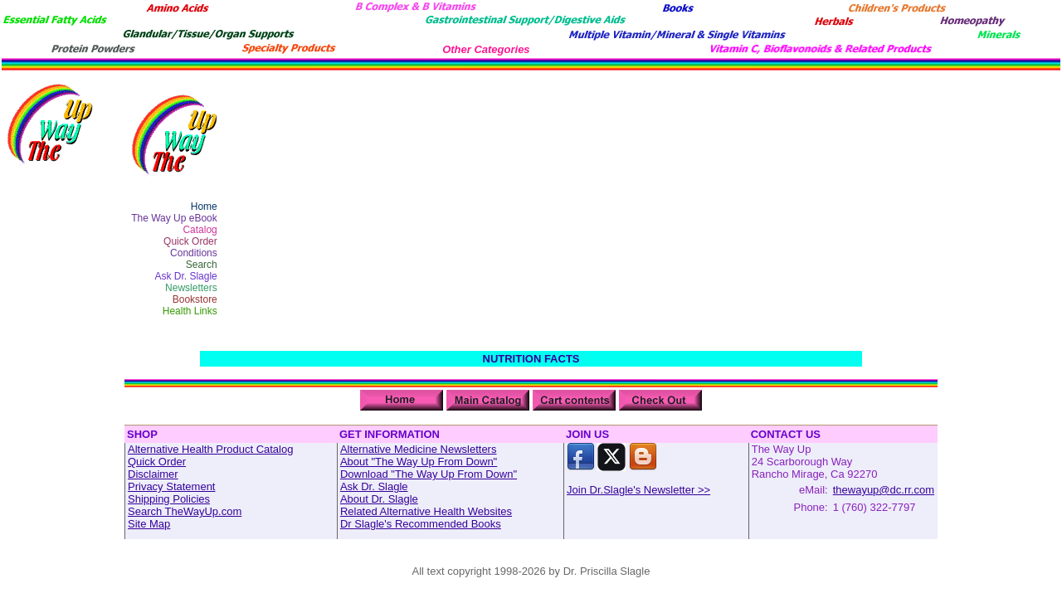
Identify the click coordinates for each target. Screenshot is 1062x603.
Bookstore (195, 299)
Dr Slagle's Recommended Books (420, 524)
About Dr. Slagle (379, 499)
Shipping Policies (169, 499)
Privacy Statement (172, 486)
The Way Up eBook (174, 218)
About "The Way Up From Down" (418, 461)
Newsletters (191, 288)
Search (201, 264)
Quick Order (190, 241)
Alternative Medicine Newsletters (418, 449)
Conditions (193, 253)
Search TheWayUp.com (184, 511)
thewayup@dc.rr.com (883, 490)
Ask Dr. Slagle (185, 276)
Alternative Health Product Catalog (210, 449)
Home (204, 206)
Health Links (190, 311)
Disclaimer (153, 474)
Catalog (200, 230)
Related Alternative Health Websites (426, 511)
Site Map (149, 524)
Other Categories (485, 49)
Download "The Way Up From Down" (428, 474)
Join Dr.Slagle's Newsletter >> (638, 490)
